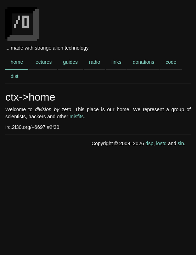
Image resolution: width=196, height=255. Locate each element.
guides (70, 62)
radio (94, 62)
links (116, 62)
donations (143, 62)
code (171, 62)
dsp (149, 143)
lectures (43, 62)
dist (14, 76)
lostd (161, 143)
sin (181, 143)
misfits (76, 116)
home (17, 62)
